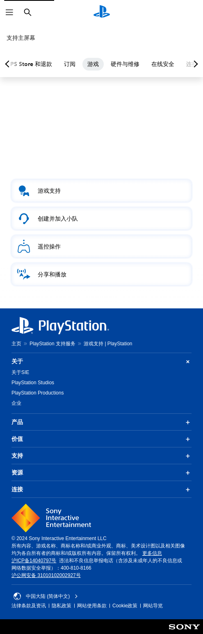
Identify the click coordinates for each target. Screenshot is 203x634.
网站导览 (153, 606)
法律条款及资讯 (28, 606)
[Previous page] (8, 64)
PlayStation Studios (32, 382)
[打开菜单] (9, 12)
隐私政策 (61, 606)
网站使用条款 (92, 606)
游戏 (100, 64)
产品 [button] (101, 422)
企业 (16, 403)
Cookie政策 (124, 606)
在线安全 (170, 64)
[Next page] (194, 64)
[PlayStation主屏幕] (101, 12)
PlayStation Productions (37, 393)
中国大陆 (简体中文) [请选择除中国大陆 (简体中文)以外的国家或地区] (45, 596)
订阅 (77, 64)
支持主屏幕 (21, 37)
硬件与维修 (132, 64)
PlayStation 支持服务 (52, 344)
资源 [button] (101, 473)
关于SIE (20, 372)
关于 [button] (101, 361)
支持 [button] (101, 456)
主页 (16, 344)
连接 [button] (101, 489)
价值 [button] (101, 439)
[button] (101, 191)
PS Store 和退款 (38, 64)
